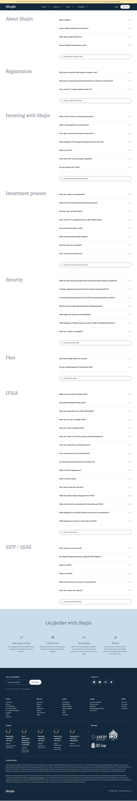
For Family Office (11, 708)
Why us (8, 704)
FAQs (64, 713)
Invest (44, 7)
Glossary (65, 715)
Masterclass (66, 704)
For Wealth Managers (12, 710)
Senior (39, 706)
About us (124, 702)
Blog (63, 710)
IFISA (7, 715)
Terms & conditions (96, 702)
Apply (38, 715)
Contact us (125, 708)
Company (81, 7)
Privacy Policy (26, 689)
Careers (124, 706)
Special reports (67, 706)
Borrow (56, 7)
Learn (68, 7)
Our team (124, 704)
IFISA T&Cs (93, 710)
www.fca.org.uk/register (36, 778)
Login (116, 7)
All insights (65, 702)
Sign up (125, 7)
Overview (9, 702)
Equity (39, 710)
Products (8, 713)
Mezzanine (40, 708)
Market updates (67, 708)
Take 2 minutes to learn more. (112, 1)
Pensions (8, 717)
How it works (41, 713)
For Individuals (10, 706)
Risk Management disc (97, 708)
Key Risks (93, 706)
